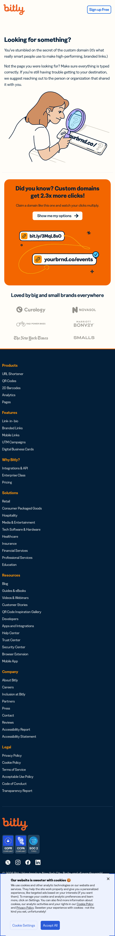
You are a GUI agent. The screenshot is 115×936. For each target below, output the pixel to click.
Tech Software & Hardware (21, 529)
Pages (6, 402)
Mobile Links (10, 435)
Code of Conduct (14, 783)
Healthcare (10, 536)
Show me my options (54, 215)
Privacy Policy (12, 755)
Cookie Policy (11, 762)
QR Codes (9, 381)
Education (9, 564)
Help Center (11, 633)
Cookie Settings (23, 925)
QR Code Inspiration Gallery (21, 612)
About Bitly (10, 680)
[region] (57, 904)
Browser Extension (15, 654)
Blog (5, 583)
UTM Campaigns (14, 442)
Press (6, 708)
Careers (8, 687)
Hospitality (9, 515)
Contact (8, 715)
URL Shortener (12, 374)
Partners (8, 701)
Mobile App (10, 661)
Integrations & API (15, 468)
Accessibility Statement (19, 736)
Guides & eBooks (14, 590)
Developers (10, 619)
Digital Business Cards (18, 449)
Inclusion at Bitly (13, 694)
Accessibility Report (16, 729)
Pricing (7, 482)
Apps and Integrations (18, 626)
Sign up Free (99, 9)
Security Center (13, 647)
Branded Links (12, 428)
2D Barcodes (11, 388)
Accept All (50, 925)
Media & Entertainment (18, 522)
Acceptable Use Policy (17, 776)
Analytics (8, 395)
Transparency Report (17, 791)
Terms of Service (14, 769)
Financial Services (15, 550)
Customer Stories (14, 605)
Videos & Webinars (15, 598)
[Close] (108, 879)
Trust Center (11, 640)
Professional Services (17, 557)
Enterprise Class (13, 475)
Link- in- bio (10, 421)
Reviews (8, 722)
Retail (6, 501)
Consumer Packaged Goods (22, 508)
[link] (8, 862)
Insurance (9, 543)
